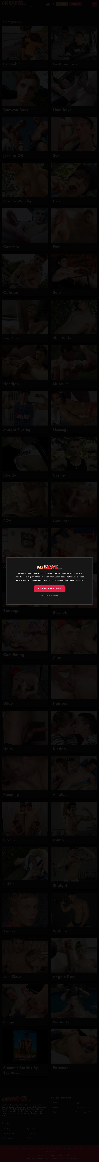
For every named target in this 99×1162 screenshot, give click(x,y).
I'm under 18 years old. (49, 596)
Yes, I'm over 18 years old (49, 588)
